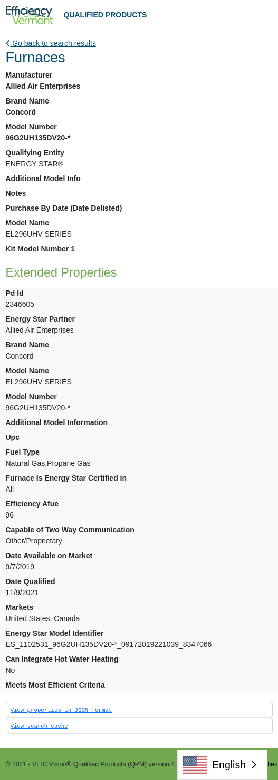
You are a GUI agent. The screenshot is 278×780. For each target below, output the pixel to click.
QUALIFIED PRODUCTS (105, 15)
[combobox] (222, 765)
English (214, 765)
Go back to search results (51, 43)
